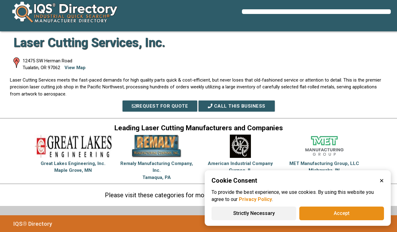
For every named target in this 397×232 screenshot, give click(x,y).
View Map (75, 67)
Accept (342, 213)
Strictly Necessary (254, 213)
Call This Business (236, 106)
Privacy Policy (255, 199)
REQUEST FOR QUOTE (160, 106)
